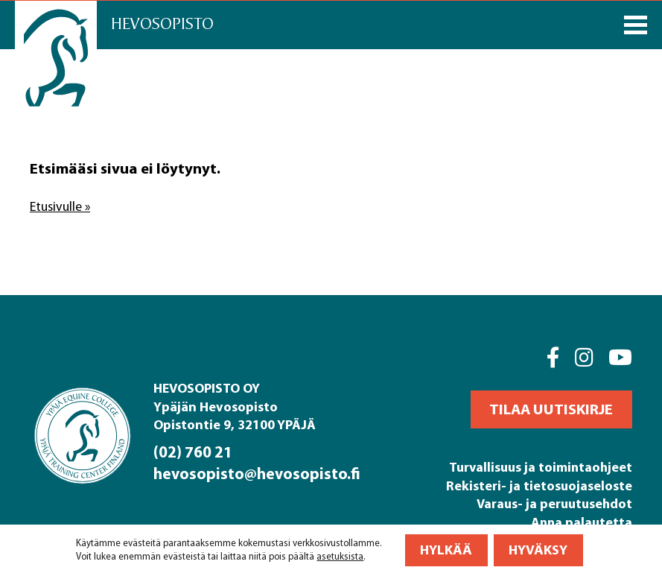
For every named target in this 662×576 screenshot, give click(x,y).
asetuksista (339, 557)
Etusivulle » (61, 206)
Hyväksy (538, 550)
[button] (551, 409)
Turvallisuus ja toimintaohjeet (540, 466)
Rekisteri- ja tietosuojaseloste (539, 485)
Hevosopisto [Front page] (166, 24)
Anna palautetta (580, 522)
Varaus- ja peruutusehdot (554, 503)
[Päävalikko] (636, 25)
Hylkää (446, 550)
